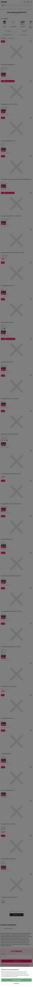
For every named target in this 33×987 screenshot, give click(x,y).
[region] (16, 977)
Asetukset (16, 983)
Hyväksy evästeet (16, 980)
